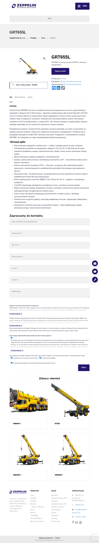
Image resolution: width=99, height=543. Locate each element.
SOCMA (33, 501)
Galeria (30, 97)
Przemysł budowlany (72, 84)
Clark (32, 495)
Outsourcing (55, 521)
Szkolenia (54, 516)
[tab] (11, 98)
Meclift (32, 513)
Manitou (33, 504)
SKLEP (49, 19)
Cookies (57, 538)
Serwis (53, 513)
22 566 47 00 (79, 505)
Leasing (54, 518)
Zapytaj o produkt (60, 71)
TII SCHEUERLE (36, 518)
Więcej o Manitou (37, 507)
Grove (63, 79)
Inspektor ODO (80, 517)
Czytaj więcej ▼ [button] (16, 314)
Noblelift (33, 498)
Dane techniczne (20, 97)
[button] (44, 58)
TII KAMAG (34, 516)
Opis (11, 97)
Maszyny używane (37, 521)
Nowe (63, 81)
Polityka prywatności (46, 538)
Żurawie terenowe (73, 81)
